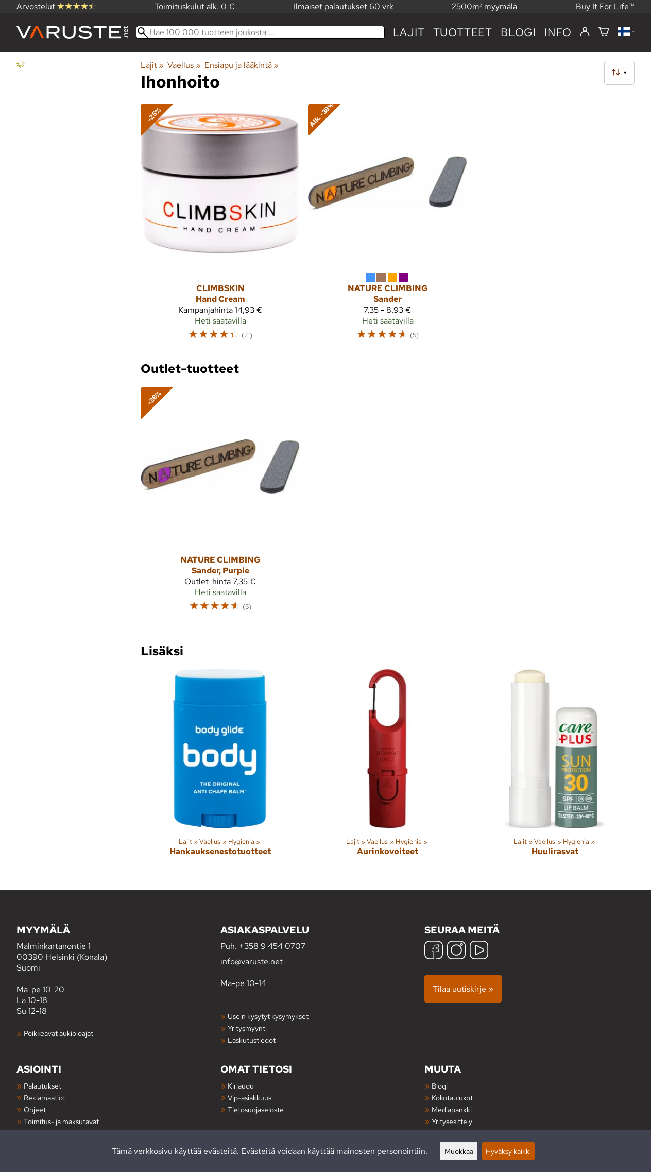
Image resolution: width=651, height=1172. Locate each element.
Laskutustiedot (252, 1040)
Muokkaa (458, 1151)
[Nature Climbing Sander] (387, 226)
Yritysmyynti (247, 1028)
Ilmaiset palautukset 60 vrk (343, 6)
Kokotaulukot (452, 1097)
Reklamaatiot (44, 1097)
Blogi (440, 1086)
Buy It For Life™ (605, 6)
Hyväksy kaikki (508, 1151)
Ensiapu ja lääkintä (241, 65)
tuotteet (462, 32)
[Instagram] (456, 951)
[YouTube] (479, 951)
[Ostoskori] (603, 32)
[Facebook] (433, 951)
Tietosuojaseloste (256, 1109)
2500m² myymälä (484, 6)
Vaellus (183, 65)
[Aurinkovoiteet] (387, 771)
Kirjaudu (241, 1086)
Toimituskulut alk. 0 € (195, 6)
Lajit (409, 32)
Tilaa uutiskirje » (463, 988)
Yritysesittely (452, 1121)
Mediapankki (452, 1109)
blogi (518, 32)
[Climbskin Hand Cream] (220, 226)
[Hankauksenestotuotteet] (220, 771)
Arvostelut (56, 6)
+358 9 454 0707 (272, 946)
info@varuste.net (251, 961)
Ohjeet (35, 1109)
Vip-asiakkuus (249, 1097)
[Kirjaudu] (585, 32)
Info (558, 32)
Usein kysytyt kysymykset (268, 1016)
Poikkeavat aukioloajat (58, 1033)
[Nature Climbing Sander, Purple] (220, 504)
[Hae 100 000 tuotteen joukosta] (260, 32)
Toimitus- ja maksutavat (61, 1121)
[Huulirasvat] (555, 771)
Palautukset (42, 1086)
